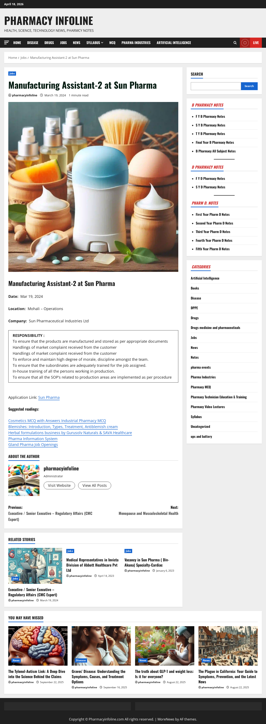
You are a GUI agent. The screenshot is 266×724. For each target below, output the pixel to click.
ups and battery (201, 436)
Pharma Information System (33, 438)
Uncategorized (200, 426)
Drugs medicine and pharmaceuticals (215, 327)
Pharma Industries (136, 42)
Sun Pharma (49, 397)
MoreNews (166, 719)
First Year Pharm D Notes (213, 214)
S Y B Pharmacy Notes (210, 125)
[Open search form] (235, 43)
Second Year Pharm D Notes (214, 223)
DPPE (194, 307)
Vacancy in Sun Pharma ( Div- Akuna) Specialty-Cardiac (146, 562)
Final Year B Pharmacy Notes (215, 142)
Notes (195, 357)
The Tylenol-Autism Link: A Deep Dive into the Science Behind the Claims (36, 674)
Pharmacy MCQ (201, 386)
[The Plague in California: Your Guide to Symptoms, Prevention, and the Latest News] (228, 646)
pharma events (201, 367)
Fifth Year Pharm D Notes (213, 248)
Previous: (50, 513)
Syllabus (93, 42)
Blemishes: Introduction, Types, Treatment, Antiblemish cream (63, 426)
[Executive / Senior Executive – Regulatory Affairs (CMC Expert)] (35, 566)
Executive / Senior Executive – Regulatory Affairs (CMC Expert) (32, 592)
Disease (32, 42)
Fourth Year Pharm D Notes (214, 240)
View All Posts (95, 485)
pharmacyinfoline (24, 95)
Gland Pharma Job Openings (33, 444)
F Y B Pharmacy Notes (210, 116)
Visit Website (59, 485)
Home (17, 42)
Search (197, 74)
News (76, 42)
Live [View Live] (249, 43)
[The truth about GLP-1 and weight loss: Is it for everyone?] (164, 646)
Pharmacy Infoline (48, 20)
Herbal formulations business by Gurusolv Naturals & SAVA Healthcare (70, 432)
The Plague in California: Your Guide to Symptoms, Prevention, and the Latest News (227, 676)
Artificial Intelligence (174, 42)
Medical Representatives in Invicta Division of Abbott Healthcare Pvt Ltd (92, 565)
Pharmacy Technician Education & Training (219, 396)
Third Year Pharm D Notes (213, 231)
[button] (6, 42)
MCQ (112, 42)
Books (195, 288)
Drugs (49, 42)
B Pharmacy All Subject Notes (216, 150)
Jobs (63, 42)
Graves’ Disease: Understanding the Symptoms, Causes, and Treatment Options (98, 676)
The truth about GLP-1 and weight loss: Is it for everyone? (164, 674)
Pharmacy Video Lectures (208, 406)
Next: (135, 510)
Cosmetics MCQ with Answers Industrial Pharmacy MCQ (57, 420)
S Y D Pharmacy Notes (210, 186)
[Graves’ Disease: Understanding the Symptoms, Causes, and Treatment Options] (101, 646)
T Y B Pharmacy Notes (210, 133)
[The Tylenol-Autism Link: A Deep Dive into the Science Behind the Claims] (38, 646)
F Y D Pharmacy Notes (210, 178)
